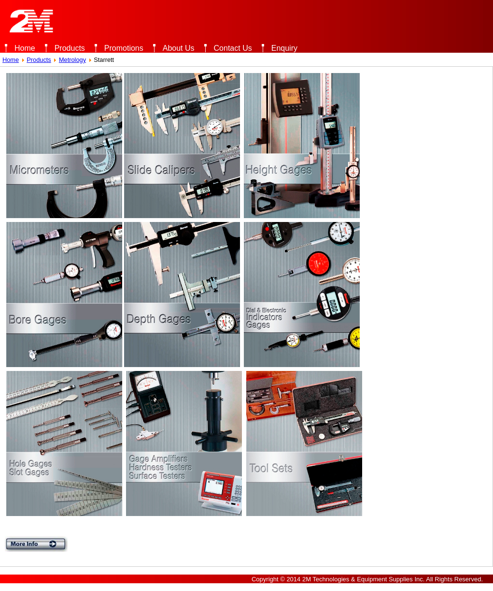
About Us (179, 48)
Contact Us (233, 48)
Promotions (123, 48)
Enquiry (284, 48)
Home (24, 48)
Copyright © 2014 (276, 579)
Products (70, 48)
